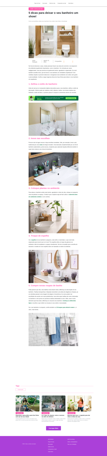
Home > (32, 8)
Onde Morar (70, 3)
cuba (40, 144)
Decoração (45, 3)
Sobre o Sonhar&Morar (72, 441)
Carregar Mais (53, 429)
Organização (22, 390)
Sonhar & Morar (23, 2)
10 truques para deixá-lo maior (65, 307)
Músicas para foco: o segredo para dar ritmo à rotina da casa (78, 416)
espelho (33, 240)
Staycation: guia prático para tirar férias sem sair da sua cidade (27, 416)
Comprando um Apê (62, 3)
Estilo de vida (52, 3)
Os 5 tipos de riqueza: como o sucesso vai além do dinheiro (53, 416)
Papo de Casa (37, 3)
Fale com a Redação (71, 444)
